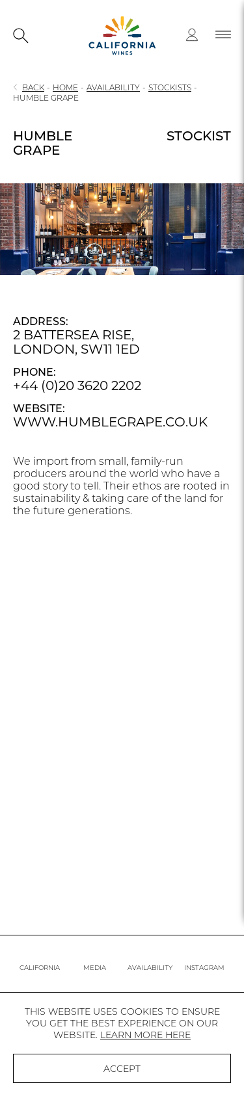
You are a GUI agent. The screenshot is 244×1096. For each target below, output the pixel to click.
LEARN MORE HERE (145, 1035)
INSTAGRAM (204, 967)
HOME (65, 87)
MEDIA (94, 967)
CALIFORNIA (40, 967)
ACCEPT (122, 1069)
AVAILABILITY (113, 87)
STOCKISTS (169, 87)
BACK (33, 87)
